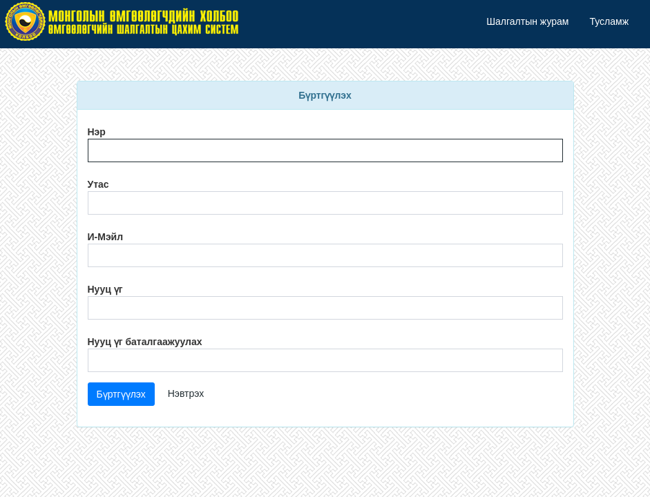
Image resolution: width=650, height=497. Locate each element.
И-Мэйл (106, 236)
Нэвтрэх (186, 393)
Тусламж (609, 21)
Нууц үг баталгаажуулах (145, 341)
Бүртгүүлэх (121, 394)
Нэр (97, 131)
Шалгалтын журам (527, 21)
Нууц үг (105, 289)
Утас (98, 184)
